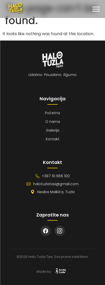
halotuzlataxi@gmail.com (56, 183)
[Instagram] (59, 231)
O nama (52, 121)
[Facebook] (45, 231)
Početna (52, 112)
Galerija (52, 130)
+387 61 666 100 (56, 176)
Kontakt (53, 139)
